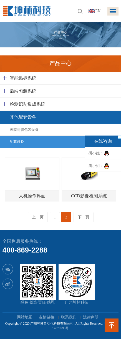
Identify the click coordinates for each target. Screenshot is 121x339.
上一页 (38, 217)
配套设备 (17, 141)
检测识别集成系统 (27, 104)
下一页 (83, 217)
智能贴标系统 (23, 78)
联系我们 (69, 317)
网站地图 (24, 317)
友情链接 (46, 317)
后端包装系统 (23, 91)
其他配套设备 (23, 117)
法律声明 (91, 317)
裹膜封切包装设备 (24, 130)
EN (98, 11)
